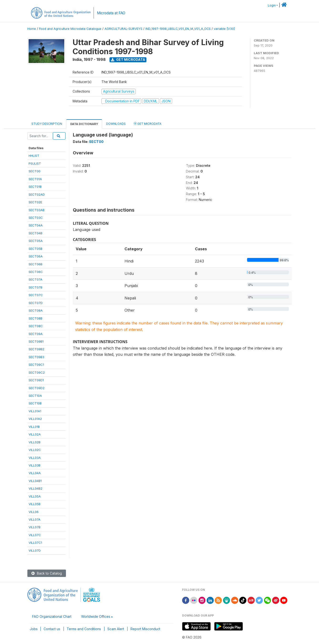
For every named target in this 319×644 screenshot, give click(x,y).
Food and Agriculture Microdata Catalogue (70, 29)
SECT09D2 (37, 388)
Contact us (52, 629)
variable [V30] (224, 29)
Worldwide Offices (95, 616)
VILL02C (35, 450)
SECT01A (35, 179)
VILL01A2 (35, 419)
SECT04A (36, 225)
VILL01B (34, 427)
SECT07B (35, 287)
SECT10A (35, 396)
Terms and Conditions (84, 629)
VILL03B (34, 465)
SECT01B (35, 186)
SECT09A (36, 334)
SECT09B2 (36, 349)
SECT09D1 (36, 380)
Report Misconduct (145, 629)
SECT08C (36, 326)
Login (272, 5)
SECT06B (35, 264)
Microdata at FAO (111, 13)
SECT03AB (37, 210)
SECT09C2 (37, 372)
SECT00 (34, 171)
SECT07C (36, 295)
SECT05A (36, 241)
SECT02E (35, 202)
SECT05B (35, 249)
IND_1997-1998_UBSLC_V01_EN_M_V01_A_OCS (178, 29)
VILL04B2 (35, 488)
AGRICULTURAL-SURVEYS (123, 29)
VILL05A (35, 496)
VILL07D (35, 550)
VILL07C (35, 535)
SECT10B (35, 403)
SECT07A (35, 279)
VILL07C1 (35, 543)
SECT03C (36, 218)
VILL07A (34, 519)
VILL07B (34, 527)
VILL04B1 (35, 481)
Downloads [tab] (116, 124)
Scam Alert (115, 629)
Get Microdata (128, 60)
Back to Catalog (46, 573)
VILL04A (35, 473)
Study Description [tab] (46, 124)
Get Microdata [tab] (147, 123)
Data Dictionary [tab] (84, 124)
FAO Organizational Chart (51, 616)
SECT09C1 (36, 365)
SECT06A (36, 256)
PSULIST (35, 163)
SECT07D (36, 303)
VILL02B (34, 442)
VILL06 (34, 512)
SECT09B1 (36, 341)
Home (31, 29)
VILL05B (34, 504)
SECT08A (36, 310)
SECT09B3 (36, 357)
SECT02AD (37, 194)
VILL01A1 (35, 411)
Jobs (34, 629)
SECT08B (35, 318)
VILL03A (35, 458)
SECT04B (35, 233)
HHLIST (34, 155)
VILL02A (35, 434)
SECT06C (36, 272)
